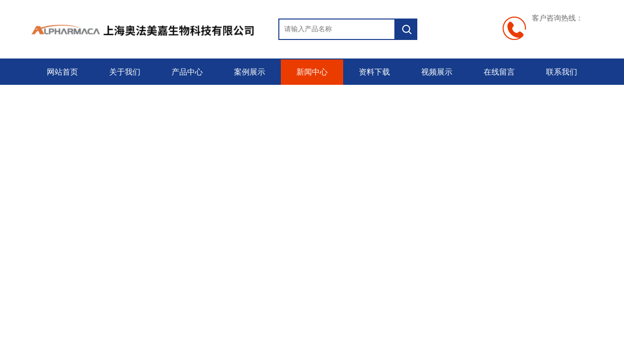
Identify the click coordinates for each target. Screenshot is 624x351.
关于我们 (124, 72)
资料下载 (374, 72)
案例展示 (249, 72)
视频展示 (436, 72)
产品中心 (187, 72)
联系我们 (561, 72)
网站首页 (62, 72)
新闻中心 (312, 72)
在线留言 (499, 72)
